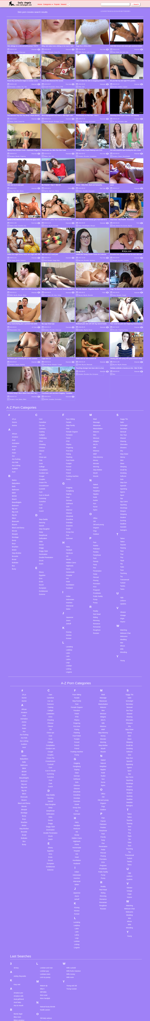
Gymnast (69, 434)
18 (125, 11)
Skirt (121, 356)
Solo (121, 375)
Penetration (97, 467)
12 (114, 11)
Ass (13, 352)
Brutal (14, 455)
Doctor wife (18, 974)
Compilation (93, 156)
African (14, 330)
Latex (68, 549)
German (69, 396)
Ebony (58, 87)
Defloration (43, 434)
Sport (122, 391)
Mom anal (43, 891)
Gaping (68, 390)
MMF (95, 350)
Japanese (69, 513)
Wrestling (123, 548)
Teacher (123, 440)
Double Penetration (49, 87)
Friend (68, 369)
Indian (68, 492)
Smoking (123, 369)
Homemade (70, 468)
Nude (95, 393)
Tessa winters (45, 1004)
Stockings (123, 404)
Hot (67, 474)
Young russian (71, 885)
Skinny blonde (45, 967)
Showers (123, 343)
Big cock (80, 260)
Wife (121, 545)
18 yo (11, 52)
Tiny (121, 453)
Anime (14, 342)
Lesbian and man (46, 864)
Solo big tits (44, 974)
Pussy (95, 498)
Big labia (17, 922)
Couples (42, 375)
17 (123, 11)
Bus (13, 462)
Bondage (56, 121)
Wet (121, 538)
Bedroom (15, 401)
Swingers (123, 426)
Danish (41, 421)
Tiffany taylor (44, 1008)
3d (113, 121)
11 (112, 11)
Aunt (13, 368)
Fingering (23, 156)
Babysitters (16, 379)
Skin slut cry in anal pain (50, 254)
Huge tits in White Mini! (84, 46)
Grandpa (69, 418)
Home (40, 4)
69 (10, 260)
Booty (14, 436)
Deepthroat (43, 431)
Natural (95, 383)
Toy (121, 472)
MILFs (95, 340)
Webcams (123, 532)
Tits (121, 460)
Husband (69, 484)
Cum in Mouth (44, 391)
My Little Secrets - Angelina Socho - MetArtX (91, 264)
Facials (68, 318)
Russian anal (45, 950)
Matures (96, 328)
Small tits (123, 366)
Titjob (122, 456)
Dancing (42, 418)
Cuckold (42, 385)
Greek (68, 425)
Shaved (123, 334)
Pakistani (96, 444)
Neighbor (96, 387)
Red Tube (104, 188)
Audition (15, 364)
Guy (25, 225)
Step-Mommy (98, 353)
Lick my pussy (45, 873)
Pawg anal (44, 929)
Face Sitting (70, 315)
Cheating (42, 340)
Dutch (41, 460)
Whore (122, 542)
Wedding (123, 535)
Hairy (55, 270)
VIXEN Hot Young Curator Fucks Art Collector (91, 254)
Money (95, 356)
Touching (123, 469)
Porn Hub (104, 49)
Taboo (122, 434)
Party (95, 460)
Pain (14, 191)
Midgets (96, 337)
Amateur (16, 52)
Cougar (41, 372)
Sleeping (123, 362)
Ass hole (122, 52)
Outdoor (96, 430)
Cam (41, 315)
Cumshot (20, 225)
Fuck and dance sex (21, 992)
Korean (68, 534)
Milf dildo (43, 888)
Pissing (95, 476)
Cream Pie (57, 52)
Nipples (96, 390)
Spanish (123, 381)
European (12, 87)
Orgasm (96, 423)
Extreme (42, 490)
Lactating (69, 542)
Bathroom (15, 385)
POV (95, 483)
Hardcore (92, 260)
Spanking (123, 385)
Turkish (122, 479)
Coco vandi (18, 950)
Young (122, 556)
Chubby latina (19, 943)
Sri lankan (43, 977)
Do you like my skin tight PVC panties (122, 81)
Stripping (92, 52)
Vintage (123, 511)
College (42, 362)
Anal (114, 52)
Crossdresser (44, 381)
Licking (68, 565)
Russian (96, 529)
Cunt (41, 400)
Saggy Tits (124, 315)
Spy (121, 394)
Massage (96, 318)
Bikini (14, 414)
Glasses (69, 409)
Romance (96, 519)
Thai (121, 450)
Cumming (42, 394)
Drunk (41, 456)
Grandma (69, 415)
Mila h (42, 885)
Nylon (95, 406)
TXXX (71, 188)
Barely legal (18, 910)
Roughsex (96, 526)
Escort (41, 481)
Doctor (41, 440)
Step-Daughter (44, 425)
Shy (22, 87)
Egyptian (42, 471)
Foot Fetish (47, 270)
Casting (42, 328)
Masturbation (48, 279)
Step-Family (70, 321)
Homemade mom (20, 1018)
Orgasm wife (44, 917)
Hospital (69, 471)
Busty (14, 465)
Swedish (123, 423)
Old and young (98, 420)
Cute (127, 52)
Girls (67, 402)
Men (94, 331)
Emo (40, 474)
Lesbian (18, 87)
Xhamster (35, 49)
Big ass (80, 270)
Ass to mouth (18, 901)
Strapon (123, 407)
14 (117, 11)
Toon (122, 466)
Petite (95, 470)
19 (127, 11)
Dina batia (17, 971)
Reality (95, 507)
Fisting (68, 350)
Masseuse (97, 321)
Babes (46, 52)
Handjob (69, 446)
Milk (94, 343)
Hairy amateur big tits (21, 1008)
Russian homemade (47, 953)
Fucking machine (72, 372)
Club (40, 356)
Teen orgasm (45, 998)
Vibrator (123, 508)
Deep (41, 428)
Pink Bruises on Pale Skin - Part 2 (87, 115)
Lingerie (125, 87)
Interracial (69, 502)
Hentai (68, 455)
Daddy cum (18, 964)
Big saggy (17, 925)
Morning (96, 362)
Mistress (96, 347)
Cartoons (23, 260)
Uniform (123, 496)
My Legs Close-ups (82, 273)
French (68, 366)
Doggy (41, 444)
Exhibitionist (43, 487)
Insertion (69, 498)
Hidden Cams (71, 458)
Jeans (68, 516)
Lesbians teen (45, 870)
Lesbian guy (44, 867)
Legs (68, 558)
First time (69, 347)
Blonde (17, 156)
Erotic (41, 477)
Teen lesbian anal (46, 995)
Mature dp (43, 881)
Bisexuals (15, 417)
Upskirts (123, 500)
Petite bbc (43, 932)
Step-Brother (16, 449)
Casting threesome (21, 940)
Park (94, 454)
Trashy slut (44, 1014)
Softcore (123, 372)
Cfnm (41, 337)
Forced (68, 362)
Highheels (51, 191)
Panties (96, 448)
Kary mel (17, 880)
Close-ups (22, 52)
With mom (70, 873)
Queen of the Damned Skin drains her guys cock (23, 219)
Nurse (95, 402)
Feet (67, 324)
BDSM (46, 121)
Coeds (16, 121)
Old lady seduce (46, 914)
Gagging (69, 383)
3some (46, 225)
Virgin (122, 514)
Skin (25, 87)
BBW (79, 52)
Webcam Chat (125, 529)
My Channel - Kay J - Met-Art (51, 185)
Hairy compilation (20, 1012)
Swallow (123, 419)
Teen (122, 447)
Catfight (42, 331)
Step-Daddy (43, 415)
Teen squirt (44, 1001)
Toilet (122, 463)
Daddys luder (18, 967)
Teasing (123, 444)
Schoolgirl (123, 321)
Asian (117, 52)
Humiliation (70, 481)
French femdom (19, 989)
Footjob (69, 359)
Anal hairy (17, 898)
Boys (14, 439)
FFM (61, 87)
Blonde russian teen (21, 932)
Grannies (69, 421)
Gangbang (70, 387)
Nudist (59, 270)
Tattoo (122, 437)
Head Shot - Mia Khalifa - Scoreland (122, 219)
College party (18, 953)
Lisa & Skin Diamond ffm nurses (52, 81)
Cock (15, 225)
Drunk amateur (19, 977)
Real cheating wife (46, 943)
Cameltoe (42, 318)
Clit (40, 350)
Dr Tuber (70, 277)
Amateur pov (18, 889)
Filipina (68, 340)
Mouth (95, 369)
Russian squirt (45, 956)
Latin (88, 52)
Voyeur (122, 517)
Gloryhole (69, 412)
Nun (94, 399)
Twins (122, 485)
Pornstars (96, 479)
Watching (123, 526)
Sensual (123, 328)
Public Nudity (98, 492)
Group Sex (70, 428)
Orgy (95, 427)
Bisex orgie (18, 929)
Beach (14, 395)
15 (119, 11)
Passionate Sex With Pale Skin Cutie (54, 150)
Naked (95, 380)
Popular (57, 4)
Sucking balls (45, 980)
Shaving (123, 337)
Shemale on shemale (48, 964)
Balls (13, 382)
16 (121, 11)
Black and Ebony (18, 423)
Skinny (22, 191)
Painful (95, 441)
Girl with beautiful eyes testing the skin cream (125, 150)
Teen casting (44, 989)
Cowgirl (124, 270)
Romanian (97, 523)
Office (95, 414)
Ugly (121, 493)
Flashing (69, 353)
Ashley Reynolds (20, 872)
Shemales (123, 340)
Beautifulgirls (126, 156)
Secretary (123, 324)
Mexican (96, 334)
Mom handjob (45, 894)
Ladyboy (69, 546)
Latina (68, 555)
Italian (68, 505)
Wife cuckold (71, 864)
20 (128, 11)
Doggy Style (56, 260)
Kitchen (69, 531)
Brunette (86, 156)
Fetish (68, 334)
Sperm (122, 388)
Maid (95, 315)
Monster (96, 359)
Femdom (69, 331)
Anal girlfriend (19, 895)
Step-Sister (124, 350)
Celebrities (43, 334)
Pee (94, 464)
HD (52, 270)
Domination (92, 121)
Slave (122, 359)
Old (94, 417)
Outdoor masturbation (48, 920)
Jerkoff (68, 519)
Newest (63, 4)
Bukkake (15, 458)
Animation (121, 121)
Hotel (68, 477)
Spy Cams (124, 397)
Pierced (96, 473)
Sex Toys (123, 331)
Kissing (68, 528)
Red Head (96, 510)
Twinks (122, 482)
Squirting (123, 400)
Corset (62, 121)
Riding (95, 513)
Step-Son (123, 378)
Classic (41, 347)
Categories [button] (48, 4)
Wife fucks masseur (73, 867)
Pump (95, 495)
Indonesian (70, 495)
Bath (126, 121)
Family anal (18, 985)
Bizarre (14, 420)
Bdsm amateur (19, 916)
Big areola (17, 919)
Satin (122, 318)
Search (136, 4)
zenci (112, 185)
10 (110, 11)
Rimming (96, 516)
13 (116, 11)
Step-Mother (97, 366)
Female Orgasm (72, 328)
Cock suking (18, 946)
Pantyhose (97, 451)
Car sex (42, 321)
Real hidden (44, 946)
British (24, 295)
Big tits (84, 52)
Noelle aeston (45, 906)
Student (123, 413)
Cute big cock (19, 956)
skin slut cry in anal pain (15, 185)
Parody (95, 457)
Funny (68, 375)
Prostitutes (97, 489)
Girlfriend (69, 399)
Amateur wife (18, 892)
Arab (114, 225)
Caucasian (91, 191)
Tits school (44, 1011)
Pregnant (96, 486)
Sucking (123, 416)
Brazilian (15, 442)
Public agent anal (46, 935)
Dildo (79, 87)
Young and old (71, 881)
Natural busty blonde (47, 902)
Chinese (42, 343)
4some (14, 321)
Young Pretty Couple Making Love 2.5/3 (89, 150)
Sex (50, 156)
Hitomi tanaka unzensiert (23, 1015)
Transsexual (124, 475)
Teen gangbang (45, 992)
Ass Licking (16, 361)
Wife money (70, 870)
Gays (68, 393)
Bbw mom (17, 913)
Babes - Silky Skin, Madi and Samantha (89, 185)
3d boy (16, 864)
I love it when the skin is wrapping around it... (91, 81)
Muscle (95, 372)
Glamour (69, 406)
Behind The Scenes (121, 225)
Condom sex (43, 369)
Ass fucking (16, 355)
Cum (41, 388)
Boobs (18, 260)
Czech (41, 407)
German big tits (19, 1000)
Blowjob (51, 52)
